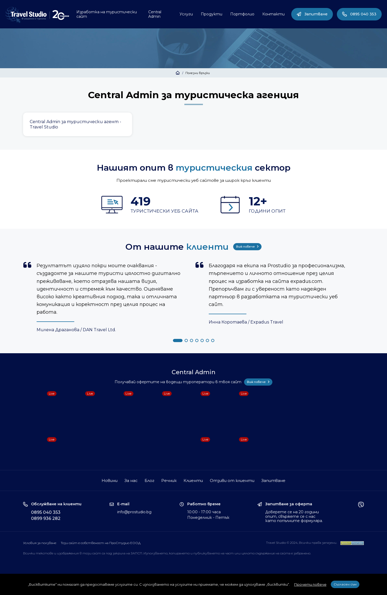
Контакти (273, 14)
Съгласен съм (345, 584)
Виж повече (247, 246)
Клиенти (193, 480)
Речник (169, 480)
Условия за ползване (39, 543)
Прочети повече (310, 584)
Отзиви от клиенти (232, 480)
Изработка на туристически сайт (106, 14)
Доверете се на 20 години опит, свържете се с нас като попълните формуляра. (294, 516)
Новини (110, 480)
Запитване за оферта (288, 504)
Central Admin (154, 14)
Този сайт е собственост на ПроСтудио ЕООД (101, 543)
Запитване (312, 14)
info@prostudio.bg (134, 512)
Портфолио (242, 14)
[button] (177, 340)
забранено (302, 553)
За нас (131, 480)
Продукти (211, 14)
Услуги (186, 14)
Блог (149, 480)
